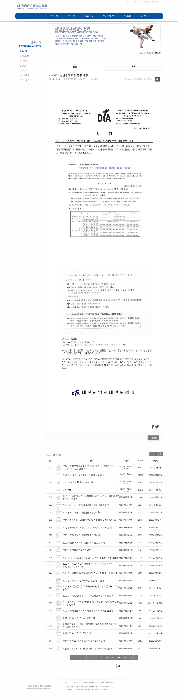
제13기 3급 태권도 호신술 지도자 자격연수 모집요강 (86, 527)
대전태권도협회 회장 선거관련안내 (78, 482)
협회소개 (54, 16)
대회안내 (23, 70)
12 (84, 657)
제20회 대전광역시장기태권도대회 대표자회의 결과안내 (87, 648)
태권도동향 (24, 56)
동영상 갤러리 (25, 80)
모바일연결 (146, 2)
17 (113, 657)
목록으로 (153, 438)
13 (89, 657)
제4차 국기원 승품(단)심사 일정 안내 (79, 618)
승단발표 (23, 65)
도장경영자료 (108, 16)
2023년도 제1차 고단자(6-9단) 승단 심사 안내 (83, 580)
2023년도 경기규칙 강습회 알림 (77, 550)
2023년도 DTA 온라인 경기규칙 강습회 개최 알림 (84, 505)
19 (125, 657)
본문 (75, 66)
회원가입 (137, 2)
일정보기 (23, 61)
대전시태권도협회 (54, 79)
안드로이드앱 (156, 2)
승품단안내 (88, 16)
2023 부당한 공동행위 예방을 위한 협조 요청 (82, 543)
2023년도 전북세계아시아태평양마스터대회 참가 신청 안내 (89, 573)
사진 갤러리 (24, 75)
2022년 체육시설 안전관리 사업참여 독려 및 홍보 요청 (87, 611)
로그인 (128, 2)
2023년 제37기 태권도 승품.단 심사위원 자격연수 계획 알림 (89, 558)
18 (119, 657)
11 (78, 657)
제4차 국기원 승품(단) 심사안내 (77, 633)
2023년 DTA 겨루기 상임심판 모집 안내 (80, 535)
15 (101, 657)
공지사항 (23, 51)
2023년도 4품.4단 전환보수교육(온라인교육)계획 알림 (87, 595)
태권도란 (144, 16)
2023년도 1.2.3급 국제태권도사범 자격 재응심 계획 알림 (88, 520)
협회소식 (71, 16)
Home (142, 53)
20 (131, 657)
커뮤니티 (127, 16)
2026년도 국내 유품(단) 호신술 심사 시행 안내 (83, 475)
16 (107, 657)
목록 (133, 66)
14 (95, 657)
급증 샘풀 (67, 490)
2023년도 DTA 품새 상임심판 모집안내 (80, 512)
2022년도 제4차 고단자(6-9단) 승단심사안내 (83, 641)
